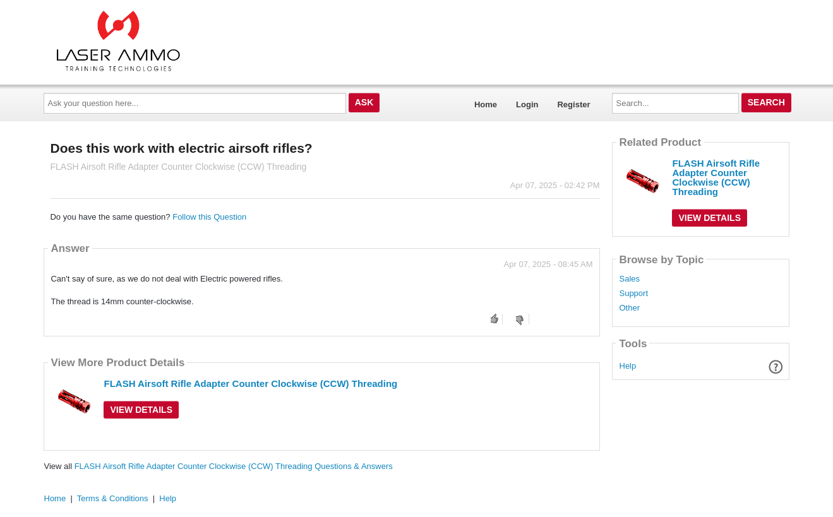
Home (485, 104)
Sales (629, 279)
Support (633, 293)
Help (628, 366)
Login (527, 104)
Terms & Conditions (112, 498)
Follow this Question (209, 217)
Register (573, 104)
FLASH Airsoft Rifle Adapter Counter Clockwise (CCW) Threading (250, 383)
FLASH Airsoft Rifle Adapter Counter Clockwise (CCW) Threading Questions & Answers (234, 466)
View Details (141, 410)
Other (629, 308)
